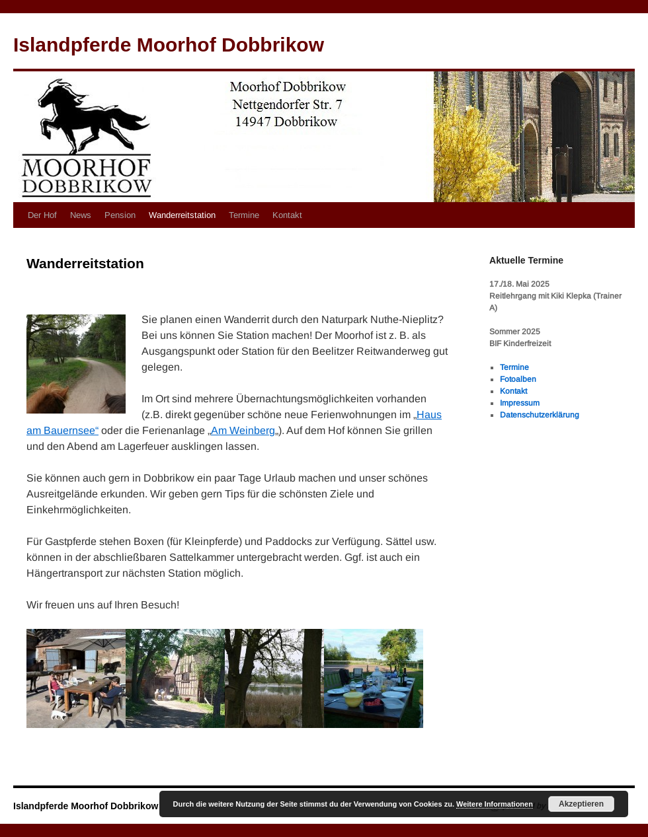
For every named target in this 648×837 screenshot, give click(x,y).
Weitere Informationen (494, 804)
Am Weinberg (243, 430)
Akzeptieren (581, 804)
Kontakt (287, 215)
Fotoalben (518, 379)
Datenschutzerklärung (539, 414)
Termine (244, 215)
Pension (120, 215)
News (80, 215)
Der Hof (42, 215)
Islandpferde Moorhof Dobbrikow (168, 44)
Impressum (520, 403)
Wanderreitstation (182, 215)
